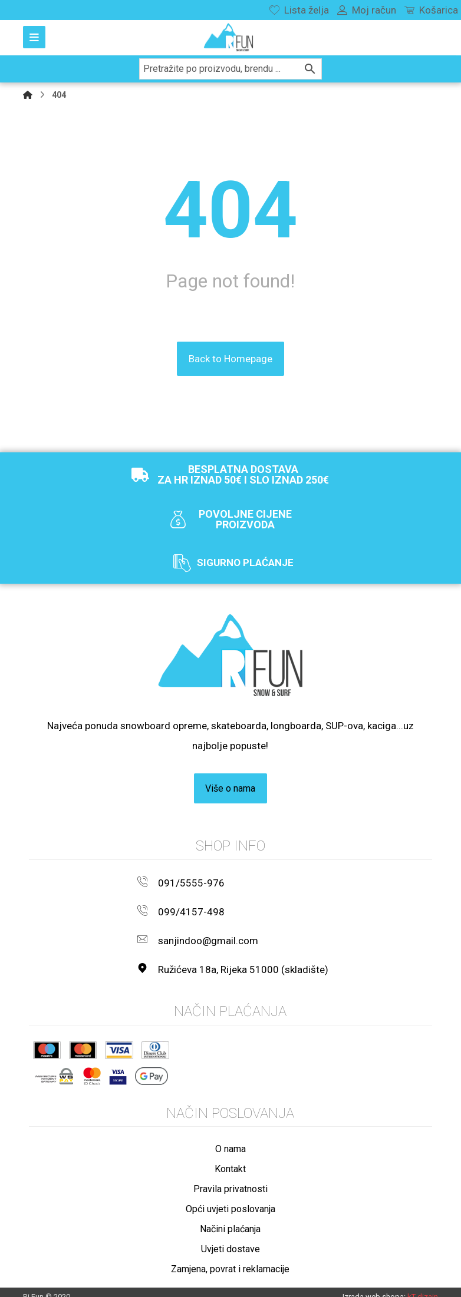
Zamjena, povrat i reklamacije (230, 1257)
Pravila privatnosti (230, 1177)
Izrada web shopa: (374, 1286)
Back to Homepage (230, 359)
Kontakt (230, 1157)
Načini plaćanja (230, 1217)
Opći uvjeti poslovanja (230, 1197)
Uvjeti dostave (230, 1237)
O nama (230, 1137)
